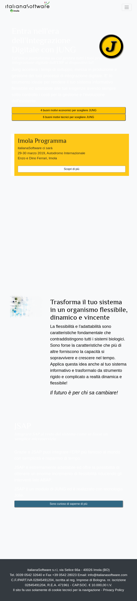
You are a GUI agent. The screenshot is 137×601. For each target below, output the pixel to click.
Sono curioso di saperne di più (68, 503)
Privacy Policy (113, 590)
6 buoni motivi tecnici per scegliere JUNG (68, 117)
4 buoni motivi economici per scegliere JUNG (68, 110)
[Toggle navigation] (127, 7)
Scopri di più (71, 168)
